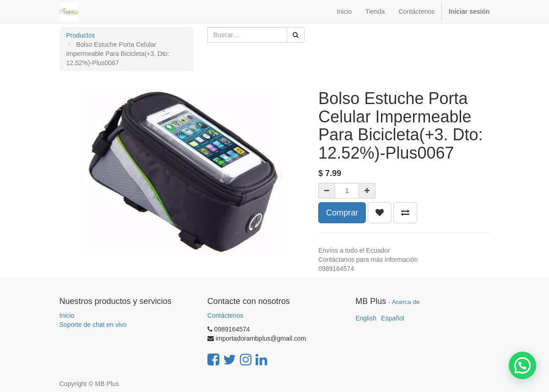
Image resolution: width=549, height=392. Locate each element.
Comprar (342, 212)
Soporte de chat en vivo (93, 324)
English (365, 318)
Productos (80, 35)
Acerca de (406, 301)
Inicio (67, 315)
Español (392, 318)
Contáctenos (225, 315)
